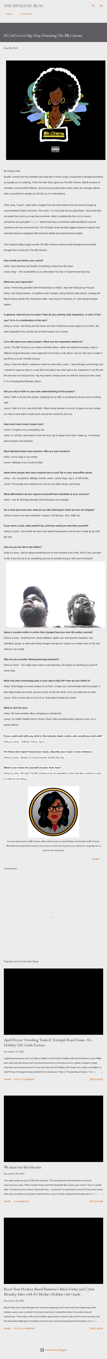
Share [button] (95, 859)
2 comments (21, 1201)
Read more (96, 1079)
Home (7, 13)
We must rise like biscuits (22, 1167)
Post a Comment (24, 1079)
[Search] (93, 6)
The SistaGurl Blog (23, 5)
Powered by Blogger (53, 1349)
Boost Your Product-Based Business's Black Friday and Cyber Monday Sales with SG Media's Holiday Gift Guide (49, 1291)
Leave (34, 222)
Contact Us (24, 13)
